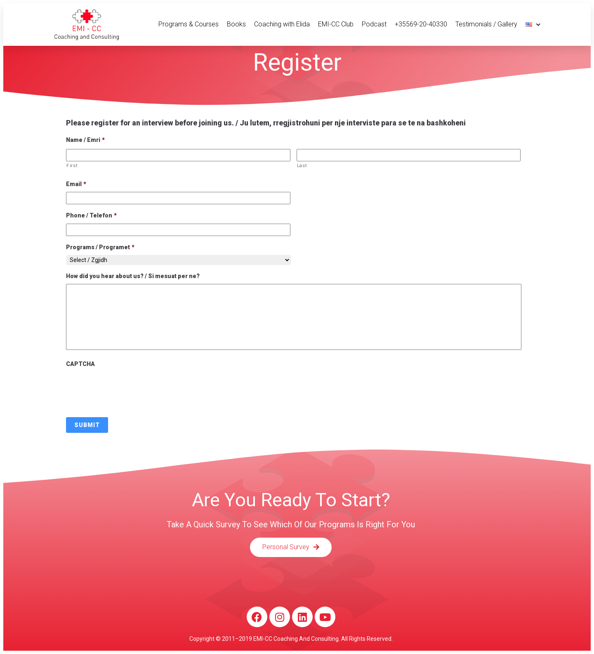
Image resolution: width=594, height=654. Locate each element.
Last (302, 165)
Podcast (374, 24)
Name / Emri (85, 140)
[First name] (178, 155)
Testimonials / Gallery (486, 24)
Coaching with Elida (282, 24)
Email (76, 184)
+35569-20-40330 (421, 24)
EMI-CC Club (336, 24)
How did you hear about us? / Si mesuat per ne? (133, 276)
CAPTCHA (80, 364)
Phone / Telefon (91, 215)
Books (236, 24)
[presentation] (128, 388)
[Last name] (409, 155)
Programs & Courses (188, 24)
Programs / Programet (100, 247)
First (72, 165)
